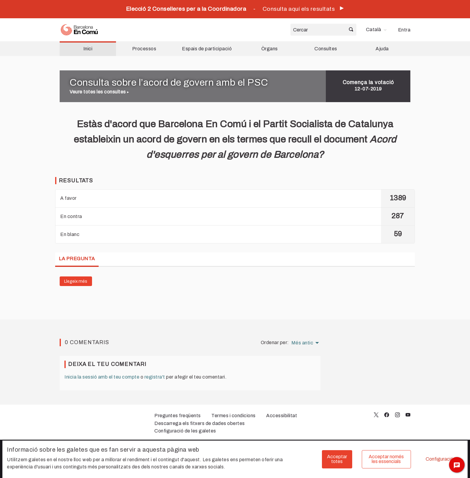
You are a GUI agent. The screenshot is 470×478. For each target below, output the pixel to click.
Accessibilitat (281, 415)
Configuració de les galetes (185, 430)
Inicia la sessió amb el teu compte (101, 376)
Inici (88, 48)
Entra (404, 29)
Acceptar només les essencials (386, 459)
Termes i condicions (233, 415)
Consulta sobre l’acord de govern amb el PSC (169, 82)
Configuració (439, 459)
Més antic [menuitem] (302, 343)
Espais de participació (207, 48)
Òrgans (269, 48)
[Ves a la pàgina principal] (79, 30)
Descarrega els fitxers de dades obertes (199, 423)
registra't (154, 376)
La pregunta (77, 258)
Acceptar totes (337, 459)
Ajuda (382, 48)
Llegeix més (75, 281)
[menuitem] (377, 29)
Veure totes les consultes (99, 91)
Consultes (325, 48)
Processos (144, 48)
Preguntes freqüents (177, 415)
